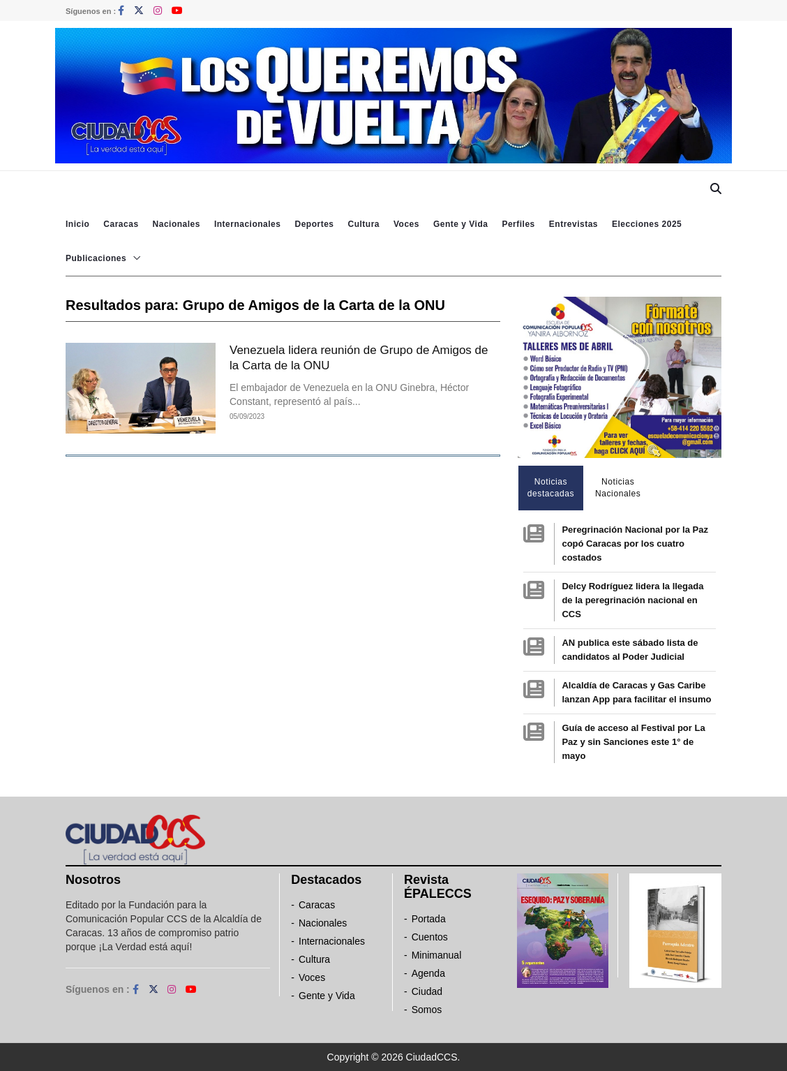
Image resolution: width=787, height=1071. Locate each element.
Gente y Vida (460, 224)
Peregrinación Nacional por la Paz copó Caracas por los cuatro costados (635, 543)
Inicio (77, 224)
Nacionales (176, 224)
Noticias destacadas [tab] (550, 487)
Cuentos (430, 937)
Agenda (428, 973)
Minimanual (437, 955)
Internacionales (247, 224)
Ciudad (427, 991)
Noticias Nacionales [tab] (617, 487)
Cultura (363, 224)
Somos (427, 1009)
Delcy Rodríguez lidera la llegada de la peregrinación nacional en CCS (632, 600)
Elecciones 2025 (647, 224)
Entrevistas (573, 224)
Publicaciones (96, 258)
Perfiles (518, 224)
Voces (406, 224)
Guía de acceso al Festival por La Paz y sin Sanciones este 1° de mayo (633, 742)
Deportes (313, 224)
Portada (429, 918)
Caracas (120, 224)
